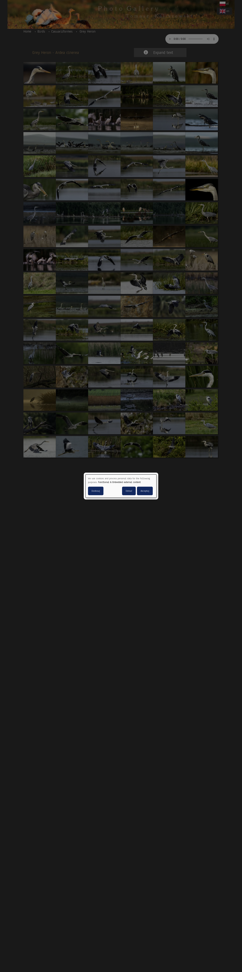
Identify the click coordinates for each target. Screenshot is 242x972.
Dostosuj (96, 490)
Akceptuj (145, 490)
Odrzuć (129, 490)
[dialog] (121, 486)
